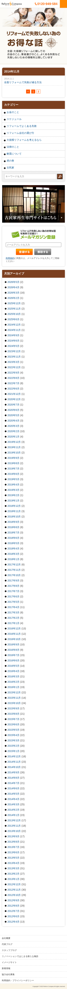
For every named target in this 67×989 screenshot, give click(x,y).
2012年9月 (13, 900)
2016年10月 (14, 639)
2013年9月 (13, 836)
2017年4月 (13, 607)
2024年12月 (14, 324)
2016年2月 (13, 681)
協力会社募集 (8, 974)
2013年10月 (14, 831)
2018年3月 (13, 553)
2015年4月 (13, 735)
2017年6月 (13, 596)
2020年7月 (13, 404)
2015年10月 (14, 703)
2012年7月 (13, 911)
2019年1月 (13, 500)
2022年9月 (13, 372)
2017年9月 (13, 580)
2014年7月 (13, 783)
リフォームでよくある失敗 (22, 126)
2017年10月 (14, 575)
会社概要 (6, 938)
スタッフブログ (9, 950)
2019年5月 (13, 479)
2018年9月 (13, 521)
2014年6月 (13, 788)
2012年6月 (13, 916)
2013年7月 (13, 847)
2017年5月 (13, 601)
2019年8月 (13, 463)
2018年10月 (14, 516)
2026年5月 (13, 282)
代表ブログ (7, 944)
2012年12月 (14, 884)
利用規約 (10, 258)
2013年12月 (14, 820)
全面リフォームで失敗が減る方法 (23, 82)
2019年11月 (14, 447)
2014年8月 (13, 777)
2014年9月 (13, 772)
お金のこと (13, 112)
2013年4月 (13, 863)
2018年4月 (13, 548)
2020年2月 (13, 431)
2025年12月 (14, 303)
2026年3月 (13, 292)
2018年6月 (13, 537)
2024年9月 (13, 335)
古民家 (10, 167)
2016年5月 (13, 665)
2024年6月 (13, 340)
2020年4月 (13, 420)
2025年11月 (14, 308)
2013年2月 (13, 873)
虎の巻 (10, 160)
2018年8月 (13, 527)
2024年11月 (14, 330)
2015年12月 (14, 692)
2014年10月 (14, 767)
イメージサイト (9, 962)
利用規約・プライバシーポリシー (18, 980)
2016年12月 (14, 628)
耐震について (14, 153)
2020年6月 (13, 409)
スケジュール (14, 119)
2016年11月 (14, 633)
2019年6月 (13, 473)
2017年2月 (13, 617)
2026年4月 (13, 287)
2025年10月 (14, 314)
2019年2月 (13, 495)
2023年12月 (14, 351)
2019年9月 (13, 457)
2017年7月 (13, 591)
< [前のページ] (28, 91)
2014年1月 (13, 815)
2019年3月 (13, 489)
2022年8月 (13, 378)
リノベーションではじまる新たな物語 (20, 956)
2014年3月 (13, 804)
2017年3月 (13, 612)
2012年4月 (13, 921)
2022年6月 (13, 388)
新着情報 (6, 968)
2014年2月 (13, 809)
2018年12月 (14, 505)
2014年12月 (14, 756)
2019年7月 (13, 468)
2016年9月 (13, 644)
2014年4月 (13, 799)
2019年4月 (13, 484)
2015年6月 (13, 724)
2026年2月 (13, 298)
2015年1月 (13, 751)
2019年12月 (14, 441)
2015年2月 (13, 745)
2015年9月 (13, 708)
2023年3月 (13, 362)
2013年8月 (13, 841)
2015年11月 (14, 697)
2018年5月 (13, 543)
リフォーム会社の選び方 (20, 132)
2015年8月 (13, 713)
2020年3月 (13, 425)
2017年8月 (13, 585)
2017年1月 (13, 623)
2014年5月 (13, 793)
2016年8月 (13, 649)
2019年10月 (14, 452)
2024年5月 (13, 346)
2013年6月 (13, 852)
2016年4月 (13, 671)
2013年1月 (13, 879)
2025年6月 (13, 319)
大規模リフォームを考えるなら (24, 139)
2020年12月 (14, 399)
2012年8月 (13, 905)
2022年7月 (13, 383)
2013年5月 (13, 857)
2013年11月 (14, 825)
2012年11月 (14, 889)
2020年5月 (13, 415)
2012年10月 (14, 895)
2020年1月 (13, 436)
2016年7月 (13, 655)
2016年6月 (13, 660)
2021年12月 (14, 394)
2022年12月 (14, 367)
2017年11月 (14, 569)
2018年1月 (13, 559)
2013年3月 (13, 868)
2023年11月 (14, 356)
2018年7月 (13, 532)
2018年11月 (14, 511)
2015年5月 (13, 729)
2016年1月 (13, 687)
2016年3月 (13, 676)
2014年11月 (14, 761)
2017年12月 (14, 564)
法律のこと (13, 146)
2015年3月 (13, 740)
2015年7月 (13, 719)
